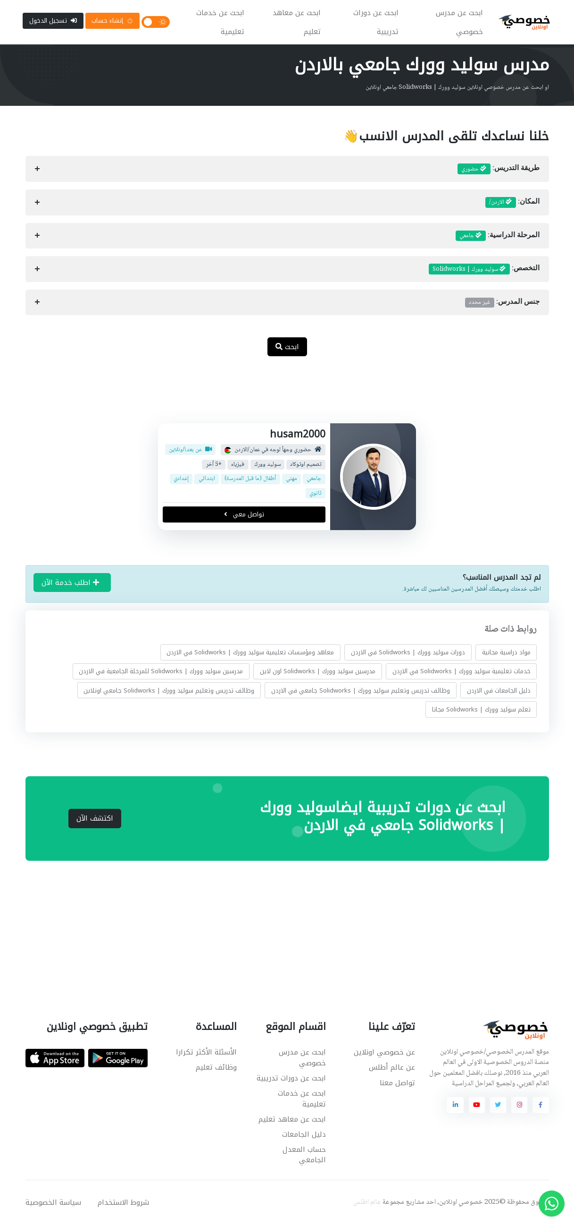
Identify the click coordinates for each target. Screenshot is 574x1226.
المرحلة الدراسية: (498, 237)
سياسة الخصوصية (53, 1203)
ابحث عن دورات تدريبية (376, 23)
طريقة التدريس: (499, 170)
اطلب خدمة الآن (70, 583)
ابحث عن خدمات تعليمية (221, 23)
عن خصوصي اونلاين (384, 1053)
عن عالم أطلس (392, 1068)
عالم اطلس (367, 1203)
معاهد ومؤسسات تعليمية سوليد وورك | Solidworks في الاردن (250, 653)
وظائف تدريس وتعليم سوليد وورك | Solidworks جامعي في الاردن (360, 691)
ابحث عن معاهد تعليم (297, 23)
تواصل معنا (397, 1083)
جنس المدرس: (502, 303)
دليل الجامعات (304, 1135)
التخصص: (484, 270)
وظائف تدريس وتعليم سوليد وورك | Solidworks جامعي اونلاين (168, 691)
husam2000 (297, 435)
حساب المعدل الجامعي (304, 1156)
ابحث (287, 347)
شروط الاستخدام (123, 1203)
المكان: (512, 203)
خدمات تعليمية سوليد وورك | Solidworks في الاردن (461, 672)
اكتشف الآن (94, 819)
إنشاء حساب (112, 21)
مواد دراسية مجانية (506, 653)
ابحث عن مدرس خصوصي (459, 23)
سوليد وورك (267, 466)
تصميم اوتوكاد (305, 466)
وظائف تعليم (216, 1068)
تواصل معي (244, 515)
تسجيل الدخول (53, 21)
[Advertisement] (280, 396)
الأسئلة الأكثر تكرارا (206, 1053)
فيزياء (237, 466)
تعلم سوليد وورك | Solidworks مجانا (481, 710)
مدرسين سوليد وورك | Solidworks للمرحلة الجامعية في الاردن (161, 672)
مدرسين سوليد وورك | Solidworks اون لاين (317, 672)
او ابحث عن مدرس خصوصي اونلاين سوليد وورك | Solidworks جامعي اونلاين (457, 88)
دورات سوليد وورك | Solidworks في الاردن (408, 653)
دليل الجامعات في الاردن (498, 691)
